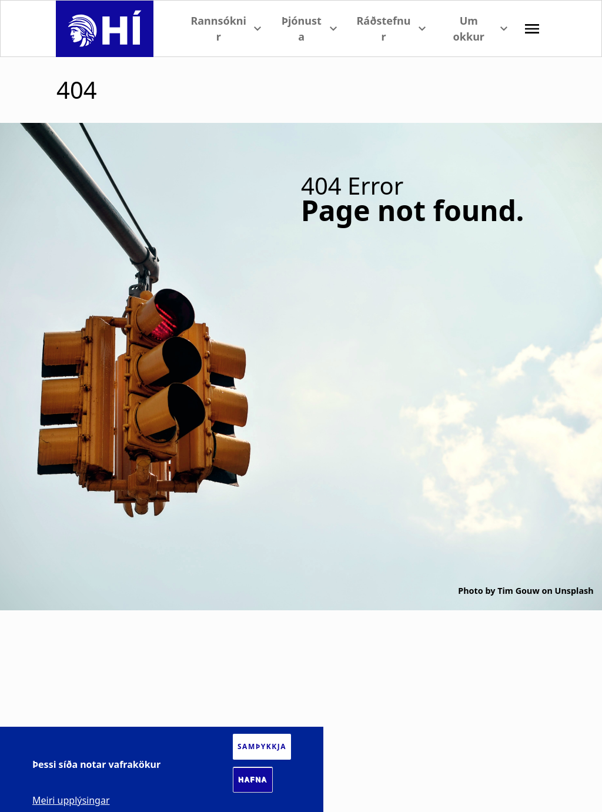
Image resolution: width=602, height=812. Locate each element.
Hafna (252, 780)
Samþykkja (262, 746)
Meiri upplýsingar (71, 800)
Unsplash (574, 590)
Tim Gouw (518, 590)
